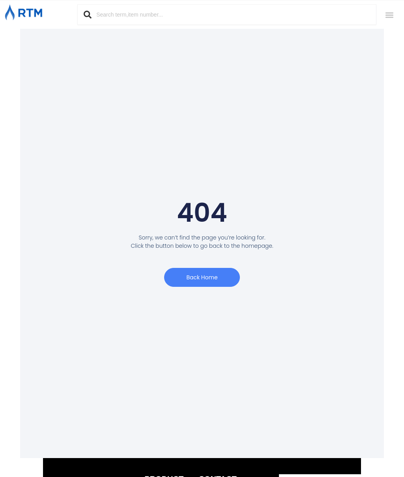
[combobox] (226, 14)
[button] (389, 14)
